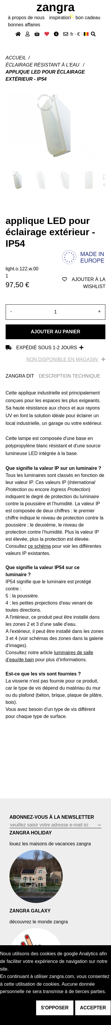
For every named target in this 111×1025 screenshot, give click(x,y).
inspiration (60, 17)
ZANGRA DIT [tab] (20, 376)
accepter (93, 1007)
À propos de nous (26, 17)
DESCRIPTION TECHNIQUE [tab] (69, 376)
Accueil (16, 57)
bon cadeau (87, 17)
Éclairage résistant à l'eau (43, 64)
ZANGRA (55, 7)
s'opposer (55, 1007)
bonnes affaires (24, 24)
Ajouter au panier (55, 331)
